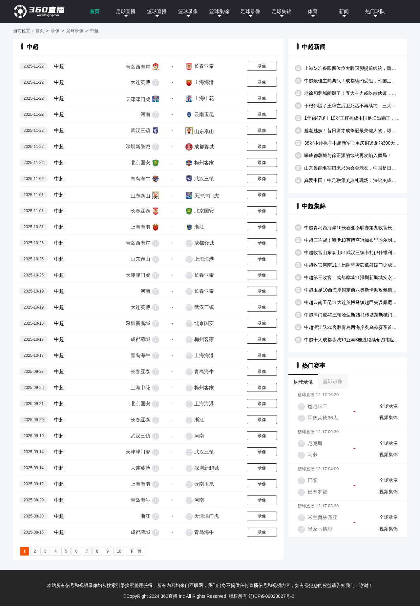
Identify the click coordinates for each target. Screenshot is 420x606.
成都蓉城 (204, 146)
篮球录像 (188, 11)
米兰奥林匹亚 (322, 517)
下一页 (135, 551)
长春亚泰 (204, 66)
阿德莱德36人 (323, 417)
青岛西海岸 (138, 66)
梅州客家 (204, 162)
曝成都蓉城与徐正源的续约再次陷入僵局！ (347, 155)
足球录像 (250, 11)
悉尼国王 (317, 406)
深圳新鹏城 (138, 146)
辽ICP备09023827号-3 (271, 596)
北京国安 (140, 162)
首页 (94, 11)
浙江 (199, 227)
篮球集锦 (219, 11)
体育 (313, 11)
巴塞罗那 (317, 492)
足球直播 (126, 11)
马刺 (313, 454)
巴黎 (313, 480)
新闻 (344, 11)
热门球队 (375, 11)
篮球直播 (157, 11)
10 (119, 551)
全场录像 (388, 406)
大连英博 (140, 82)
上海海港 (204, 82)
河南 (145, 114)
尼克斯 (315, 443)
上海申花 (204, 98)
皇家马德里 (320, 529)
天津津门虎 (138, 99)
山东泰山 (204, 131)
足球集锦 (281, 11)
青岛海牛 (140, 178)
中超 (94, 30)
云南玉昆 (204, 114)
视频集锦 (388, 417)
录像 (55, 30)
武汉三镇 (140, 130)
